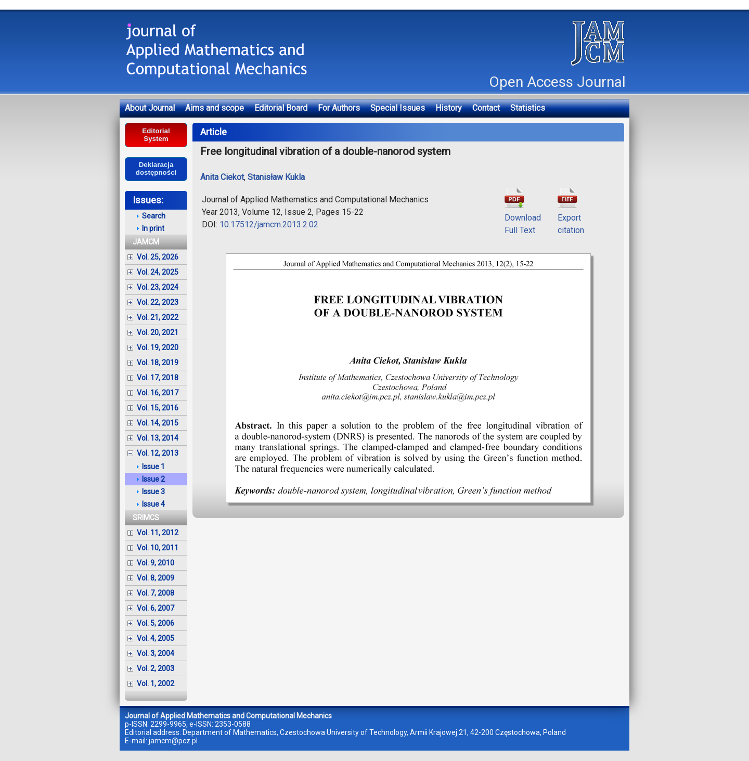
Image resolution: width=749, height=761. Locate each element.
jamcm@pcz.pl (173, 741)
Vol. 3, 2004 (155, 653)
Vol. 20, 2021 (157, 332)
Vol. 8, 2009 (155, 578)
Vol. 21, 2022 (157, 317)
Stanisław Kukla (276, 177)
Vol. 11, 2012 (157, 532)
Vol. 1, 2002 (155, 683)
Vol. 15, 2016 (157, 408)
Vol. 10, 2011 (157, 548)
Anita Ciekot (222, 177)
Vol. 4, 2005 (155, 638)
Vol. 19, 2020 (157, 347)
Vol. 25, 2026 (157, 257)
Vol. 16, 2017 (157, 393)
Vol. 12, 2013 (157, 453)
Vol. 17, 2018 (157, 377)
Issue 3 (153, 491)
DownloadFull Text (523, 217)
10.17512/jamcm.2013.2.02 (268, 224)
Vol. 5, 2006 (155, 623)
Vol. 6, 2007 (155, 608)
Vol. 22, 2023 (157, 302)
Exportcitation (571, 217)
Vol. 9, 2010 (155, 563)
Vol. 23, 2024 (157, 287)
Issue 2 (153, 479)
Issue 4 (153, 504)
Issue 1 (153, 466)
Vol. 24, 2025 (157, 272)
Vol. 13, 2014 (157, 438)
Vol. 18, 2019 (157, 362)
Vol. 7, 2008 (155, 593)
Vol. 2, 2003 (155, 668)
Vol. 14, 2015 (157, 423)
